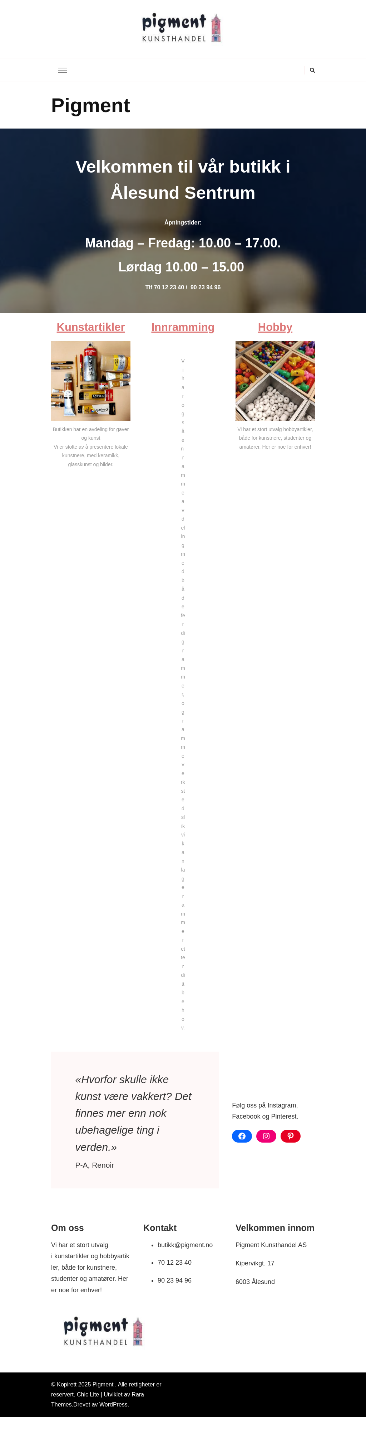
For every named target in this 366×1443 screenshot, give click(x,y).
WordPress (113, 1404)
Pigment (104, 1384)
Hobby (275, 327)
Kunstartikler (91, 327)
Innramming (182, 327)
